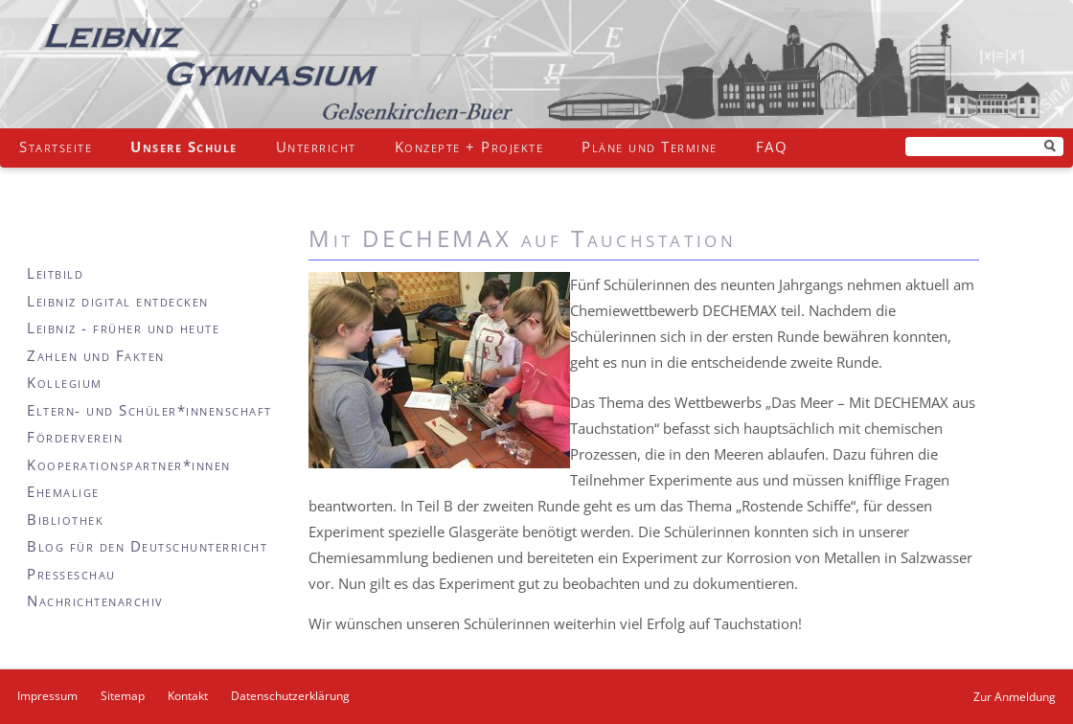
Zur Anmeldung (1014, 697)
